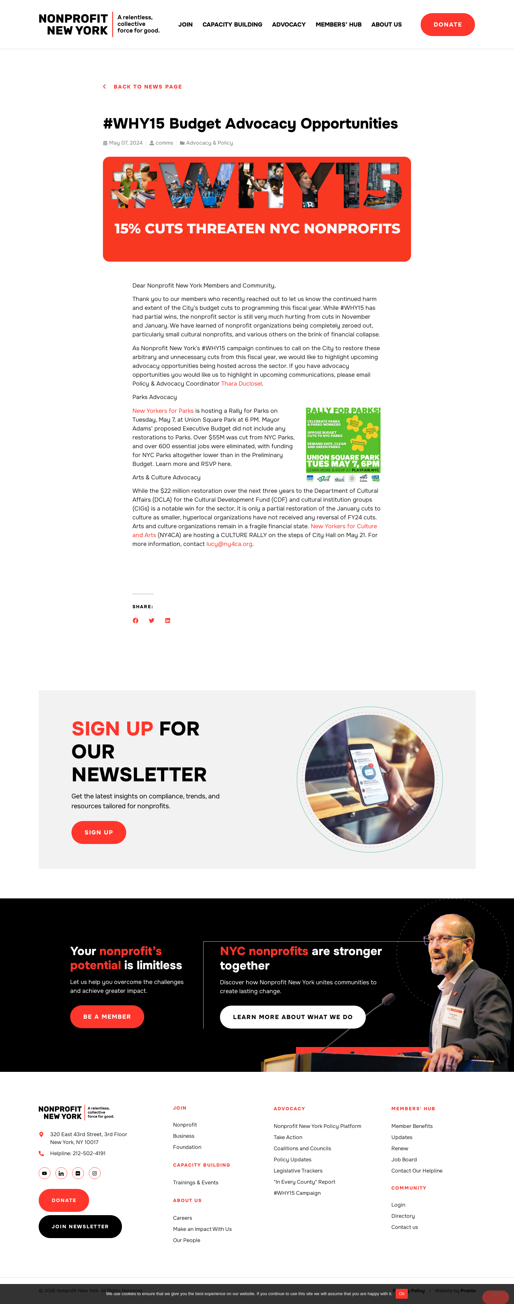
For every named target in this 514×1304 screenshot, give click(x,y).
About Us (386, 24)
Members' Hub (413, 1109)
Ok (402, 1293)
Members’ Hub (339, 24)
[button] (135, 620)
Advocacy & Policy (209, 142)
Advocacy (289, 24)
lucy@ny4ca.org (229, 544)
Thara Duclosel (241, 383)
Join (185, 24)
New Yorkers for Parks (163, 410)
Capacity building (232, 24)
